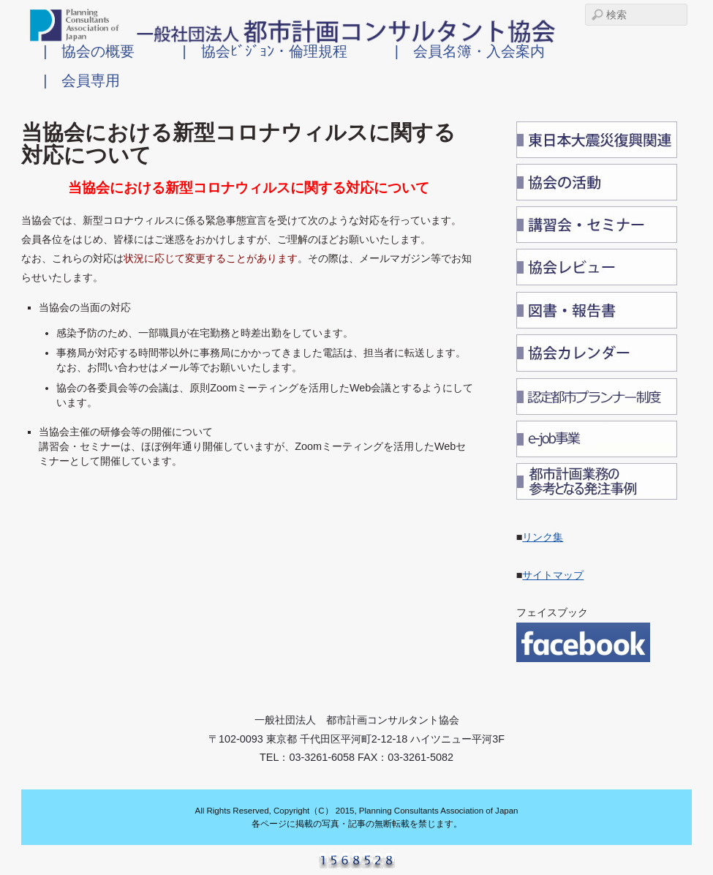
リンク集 (542, 537)
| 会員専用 (81, 80)
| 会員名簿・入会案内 (470, 51)
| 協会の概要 (89, 51)
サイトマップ (553, 575)
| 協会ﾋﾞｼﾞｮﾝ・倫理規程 (264, 51)
